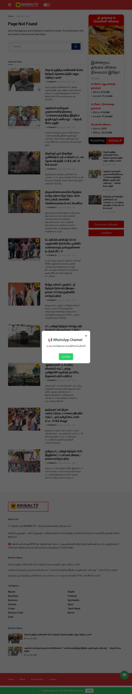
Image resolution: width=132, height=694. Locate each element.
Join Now (66, 356)
